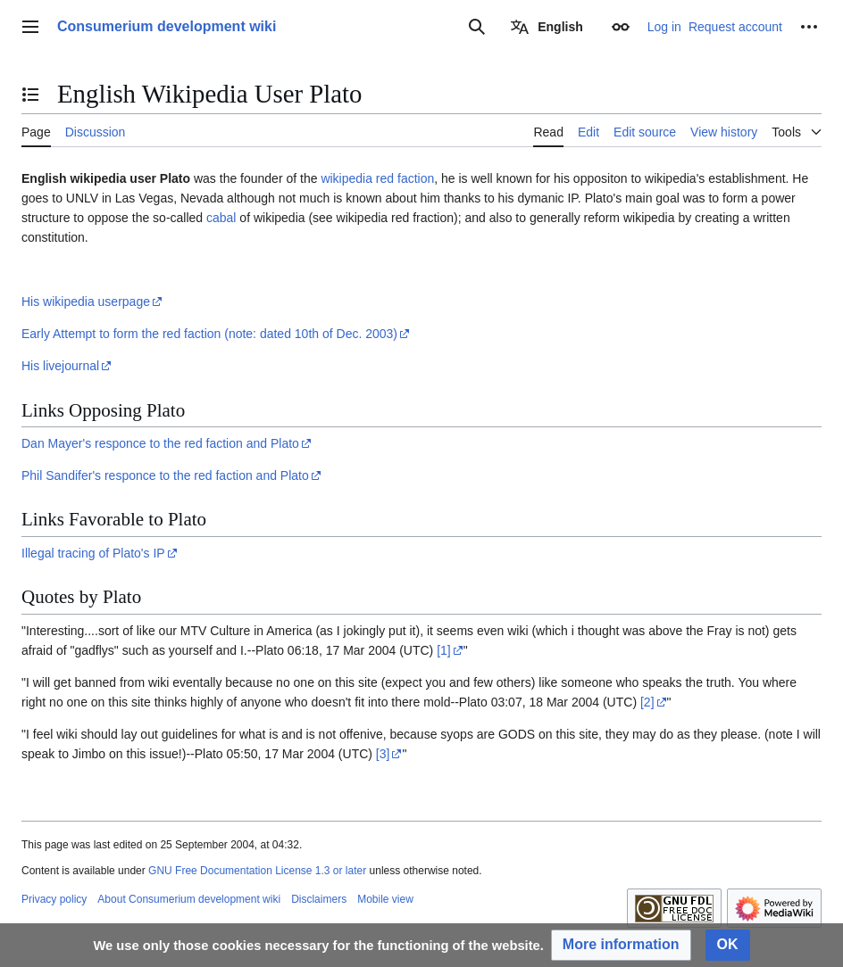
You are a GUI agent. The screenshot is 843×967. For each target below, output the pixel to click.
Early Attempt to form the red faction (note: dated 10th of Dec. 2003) (209, 333)
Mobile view (385, 899)
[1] (444, 650)
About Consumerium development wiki (188, 899)
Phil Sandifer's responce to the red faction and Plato (165, 475)
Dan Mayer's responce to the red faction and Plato (160, 443)
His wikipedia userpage (85, 301)
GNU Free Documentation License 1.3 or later (257, 870)
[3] (383, 754)
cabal (221, 218)
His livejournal (60, 366)
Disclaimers (318, 899)
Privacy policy (54, 899)
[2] (647, 702)
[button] (621, 945)
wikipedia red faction (377, 178)
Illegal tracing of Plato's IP (93, 553)
